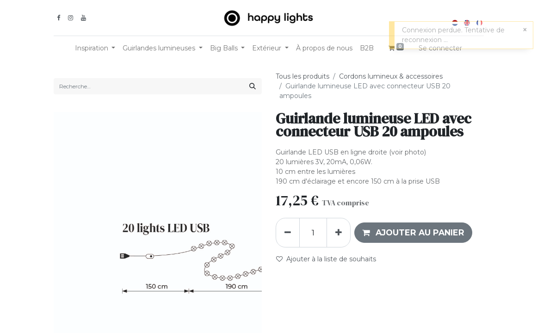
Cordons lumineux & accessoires (391, 76)
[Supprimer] (288, 232)
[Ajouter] (339, 232)
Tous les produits (302, 76)
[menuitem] (324, 48)
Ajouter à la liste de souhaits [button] (326, 259)
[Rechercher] (252, 86)
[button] (413, 232)
